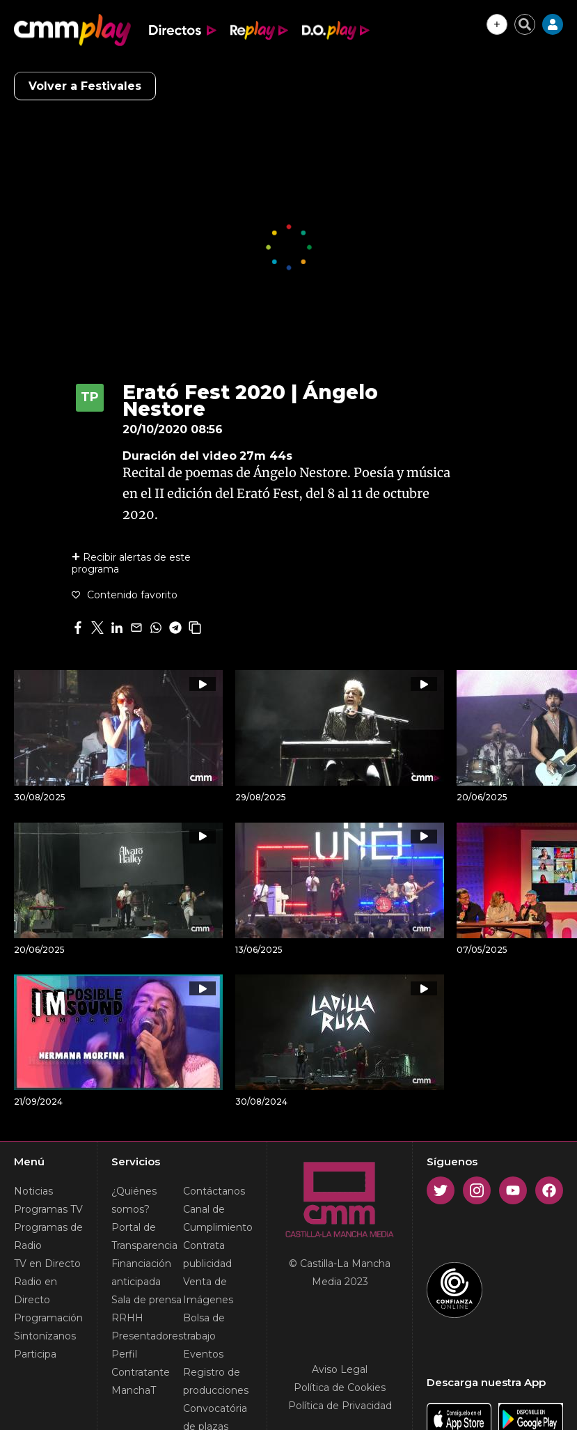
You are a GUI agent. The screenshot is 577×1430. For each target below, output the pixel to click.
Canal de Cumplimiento (218, 1218)
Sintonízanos (45, 1336)
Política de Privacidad (340, 1405)
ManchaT (133, 1390)
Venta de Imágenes (208, 1290)
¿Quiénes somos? (134, 1200)
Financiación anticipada (141, 1272)
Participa (35, 1354)
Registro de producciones (215, 1381)
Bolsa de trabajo (204, 1327)
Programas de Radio (48, 1236)
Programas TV (48, 1209)
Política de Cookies (340, 1387)
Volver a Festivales (85, 86)
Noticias (33, 1191)
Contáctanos (214, 1191)
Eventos (203, 1354)
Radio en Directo (35, 1290)
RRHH (127, 1318)
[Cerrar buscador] (524, 24)
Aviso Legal (339, 1369)
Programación (48, 1318)
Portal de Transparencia (144, 1236)
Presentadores (147, 1336)
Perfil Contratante (140, 1363)
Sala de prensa (146, 1299)
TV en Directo (47, 1263)
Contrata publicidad (207, 1254)
